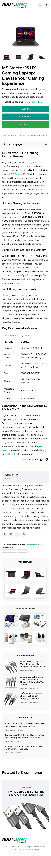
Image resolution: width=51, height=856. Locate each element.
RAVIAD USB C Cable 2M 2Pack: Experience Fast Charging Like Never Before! (33, 664)
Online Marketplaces (8, 551)
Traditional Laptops (33, 101)
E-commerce (22, 135)
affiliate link (11, 454)
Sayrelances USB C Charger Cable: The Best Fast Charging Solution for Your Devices (32, 681)
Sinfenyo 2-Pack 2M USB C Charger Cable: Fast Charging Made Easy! (32, 696)
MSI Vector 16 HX (20, 174)
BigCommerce (22, 551)
